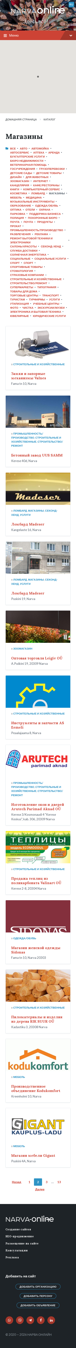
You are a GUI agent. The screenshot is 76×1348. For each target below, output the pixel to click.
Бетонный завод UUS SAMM (37, 455)
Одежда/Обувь (46, 205)
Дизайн (16, 177)
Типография (46, 287)
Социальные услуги (50, 258)
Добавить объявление (38, 1305)
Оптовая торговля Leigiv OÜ (36, 658)
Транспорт (50, 295)
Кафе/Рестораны (46, 185)
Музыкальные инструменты (32, 201)
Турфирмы (37, 299)
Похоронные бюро (42, 217)
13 (59, 1182)
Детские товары (48, 173)
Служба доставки (23, 250)
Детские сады (21, 173)
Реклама (41, 234)
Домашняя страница (21, 119)
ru (71, 4)
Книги (14, 189)
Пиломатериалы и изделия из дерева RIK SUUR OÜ (36, 1019)
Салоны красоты (23, 246)
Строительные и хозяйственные (36, 279)
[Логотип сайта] (38, 14)
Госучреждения (22, 168)
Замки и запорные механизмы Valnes (28, 375)
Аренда (54, 152)
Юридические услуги (49, 315)
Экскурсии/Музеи (51, 307)
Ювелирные (19, 315)
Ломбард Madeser (27, 524)
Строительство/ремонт (28, 283)
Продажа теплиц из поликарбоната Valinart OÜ (36, 880)
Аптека (38, 152)
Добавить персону (38, 1295)
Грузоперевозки (52, 168)
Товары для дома (23, 291)
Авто (23, 148)
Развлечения (20, 234)
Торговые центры (24, 295)
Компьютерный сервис (41, 189)
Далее (39, 1189)
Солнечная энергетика (28, 254)
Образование (20, 205)
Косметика (18, 193)
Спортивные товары (26, 266)
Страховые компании (27, 274)
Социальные (20, 258)
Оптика (15, 209)
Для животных (37, 177)
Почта (15, 221)
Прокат (15, 226)
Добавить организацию (38, 1286)
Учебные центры (46, 303)
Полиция (17, 217)
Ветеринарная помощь (28, 164)
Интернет (40, 181)
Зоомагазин (19, 181)
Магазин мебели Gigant (33, 1155)
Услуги (54, 299)
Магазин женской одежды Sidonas (35, 950)
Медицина (34, 197)
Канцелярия (19, 185)
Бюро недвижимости (26, 160)
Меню (38, 35)
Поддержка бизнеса (45, 213)
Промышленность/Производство (36, 230)
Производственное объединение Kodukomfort (35, 1088)
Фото (14, 307)
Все (13, 148)
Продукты (45, 221)
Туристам (17, 299)
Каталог (50, 119)
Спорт (15, 262)
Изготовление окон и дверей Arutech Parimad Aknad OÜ (37, 806)
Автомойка (40, 148)
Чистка (27, 307)
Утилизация (19, 303)
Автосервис (19, 152)
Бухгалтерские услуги (27, 156)
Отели (30, 209)
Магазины (36, 510)
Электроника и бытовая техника (35, 311)
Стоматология (21, 270)
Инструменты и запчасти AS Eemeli (37, 725)
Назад (16, 1182)
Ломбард (38, 193)
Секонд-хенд (51, 246)
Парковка (17, 213)
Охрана (44, 209)
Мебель (16, 197)
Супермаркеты (21, 287)
